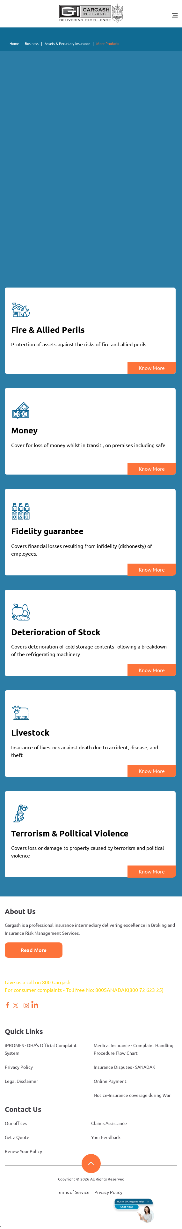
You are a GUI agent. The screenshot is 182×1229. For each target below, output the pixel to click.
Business (32, 44)
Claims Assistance (109, 1123)
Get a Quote (17, 1137)
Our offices (16, 1123)
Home (14, 44)
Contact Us (23, 1109)
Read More (34, 950)
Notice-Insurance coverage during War (132, 1095)
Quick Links (24, 1031)
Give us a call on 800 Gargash (37, 982)
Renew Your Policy (23, 1151)
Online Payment (110, 1081)
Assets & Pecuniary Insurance (67, 44)
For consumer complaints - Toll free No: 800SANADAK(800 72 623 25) (84, 990)
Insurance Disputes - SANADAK (124, 1067)
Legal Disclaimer (21, 1081)
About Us (20, 911)
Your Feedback (105, 1137)
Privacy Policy (19, 1067)
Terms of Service (73, 1192)
